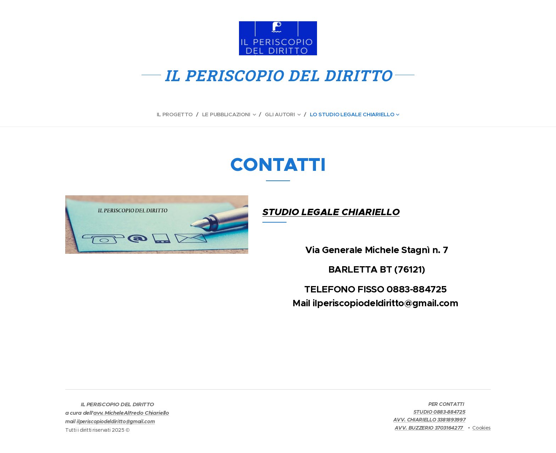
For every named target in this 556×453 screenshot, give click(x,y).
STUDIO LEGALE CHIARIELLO (331, 212)
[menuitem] (175, 114)
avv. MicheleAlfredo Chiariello (131, 412)
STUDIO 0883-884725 (439, 412)
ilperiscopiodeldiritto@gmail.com (116, 421)
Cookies (481, 428)
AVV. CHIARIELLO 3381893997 (429, 419)
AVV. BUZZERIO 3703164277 (429, 428)
